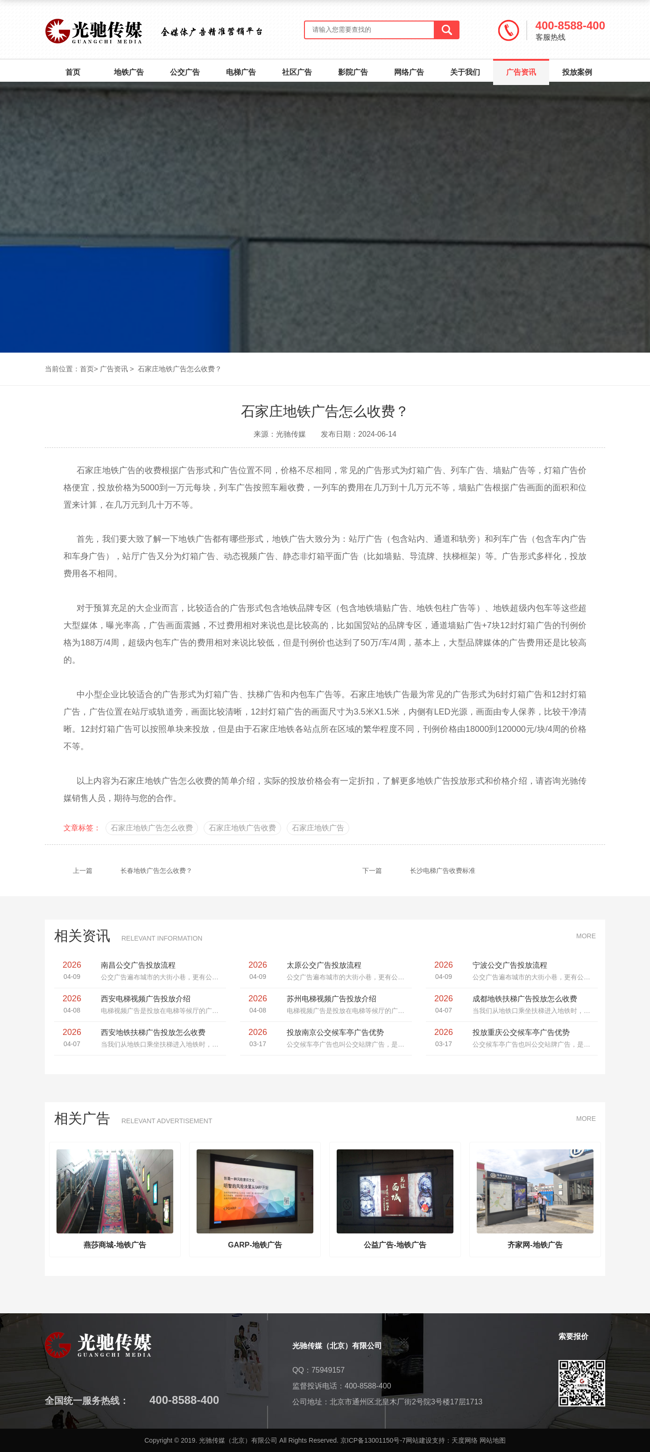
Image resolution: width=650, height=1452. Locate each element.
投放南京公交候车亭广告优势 (335, 1032)
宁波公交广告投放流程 (510, 965)
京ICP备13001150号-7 (373, 1440)
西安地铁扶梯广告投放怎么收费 (153, 1032)
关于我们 (465, 72)
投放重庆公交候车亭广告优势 (521, 1032)
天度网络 (465, 1440)
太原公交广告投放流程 (324, 965)
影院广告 (353, 72)
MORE (586, 936)
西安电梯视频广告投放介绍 (146, 999)
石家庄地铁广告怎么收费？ (180, 369)
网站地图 (493, 1440)
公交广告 (185, 72)
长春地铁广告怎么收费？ (118, 870)
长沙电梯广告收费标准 (404, 870)
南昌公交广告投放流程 (138, 965)
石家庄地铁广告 (148, 781)
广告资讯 (521, 67)
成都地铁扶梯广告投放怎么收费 (525, 999)
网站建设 (419, 1440)
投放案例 (577, 72)
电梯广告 (241, 72)
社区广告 (297, 72)
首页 (72, 72)
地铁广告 (129, 72)
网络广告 (409, 72)
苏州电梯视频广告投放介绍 (331, 999)
